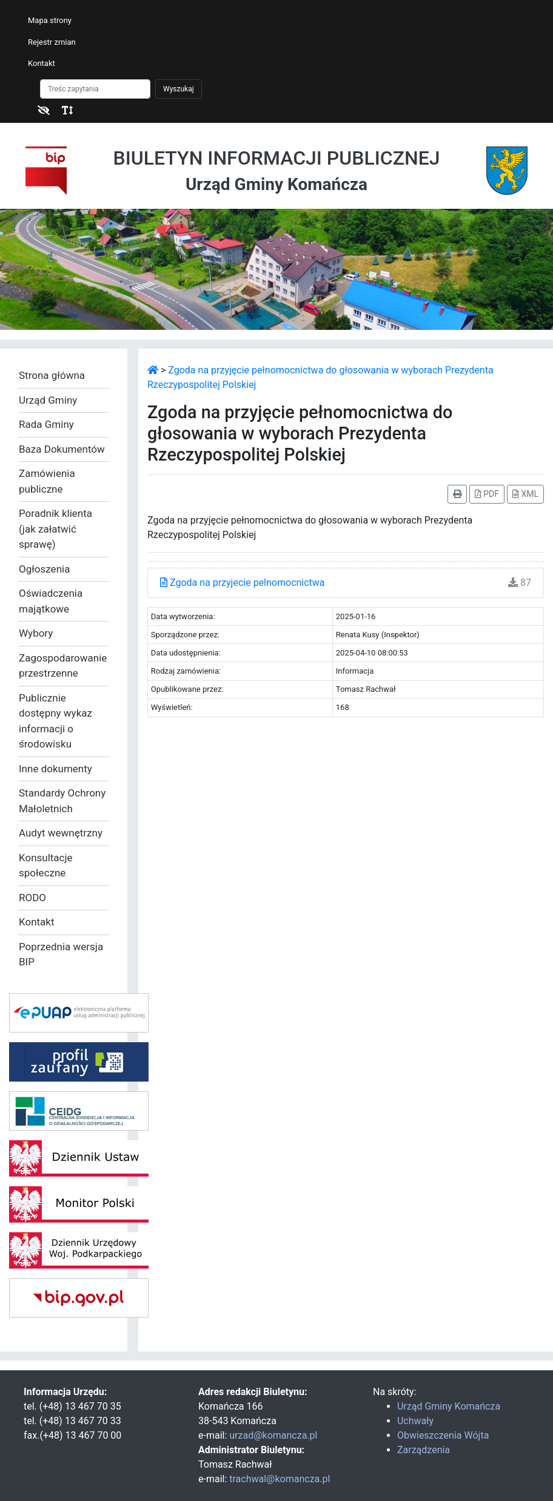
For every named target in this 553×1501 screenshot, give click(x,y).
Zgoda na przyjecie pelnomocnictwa (242, 582)
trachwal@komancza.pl (279, 1479)
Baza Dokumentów (62, 449)
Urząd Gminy (48, 400)
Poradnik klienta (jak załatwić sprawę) (55, 528)
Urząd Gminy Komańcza (448, 1406)
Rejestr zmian (52, 42)
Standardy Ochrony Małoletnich (62, 801)
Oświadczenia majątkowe (50, 601)
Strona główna (52, 375)
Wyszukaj (178, 89)
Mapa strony (50, 20)
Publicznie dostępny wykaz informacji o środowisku (55, 721)
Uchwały (415, 1421)
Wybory (36, 633)
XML (525, 494)
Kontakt (41, 63)
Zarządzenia (423, 1450)
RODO (32, 898)
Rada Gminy (46, 424)
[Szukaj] (95, 89)
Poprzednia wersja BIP (61, 954)
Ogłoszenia (44, 569)
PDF (487, 494)
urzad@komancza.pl (273, 1435)
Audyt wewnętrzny (60, 833)
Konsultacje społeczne (46, 865)
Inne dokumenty (55, 769)
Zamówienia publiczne (47, 481)
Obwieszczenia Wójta (443, 1435)
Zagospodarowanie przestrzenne (63, 666)
